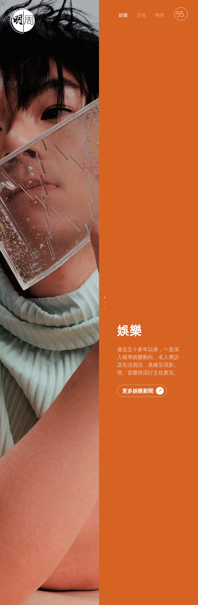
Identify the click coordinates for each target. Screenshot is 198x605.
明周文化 (39, 575)
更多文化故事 (143, 360)
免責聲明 (106, 575)
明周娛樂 (17, 575)
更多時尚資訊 (143, 546)
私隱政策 (84, 575)
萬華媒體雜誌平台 (157, 575)
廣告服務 (128, 575)
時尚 (159, 15)
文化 (141, 15)
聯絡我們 (62, 575)
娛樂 (123, 15)
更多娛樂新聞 (143, 118)
